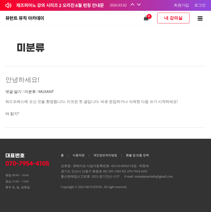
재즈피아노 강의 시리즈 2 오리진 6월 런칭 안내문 (60, 5)
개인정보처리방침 (105, 155)
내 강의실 (173, 18)
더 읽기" (12, 113)
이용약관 (79, 155)
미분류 (30, 91)
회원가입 (181, 5)
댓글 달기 (13, 91)
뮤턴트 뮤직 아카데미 (24, 18)
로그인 (200, 5)
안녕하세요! (22, 79)
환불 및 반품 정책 (137, 155)
